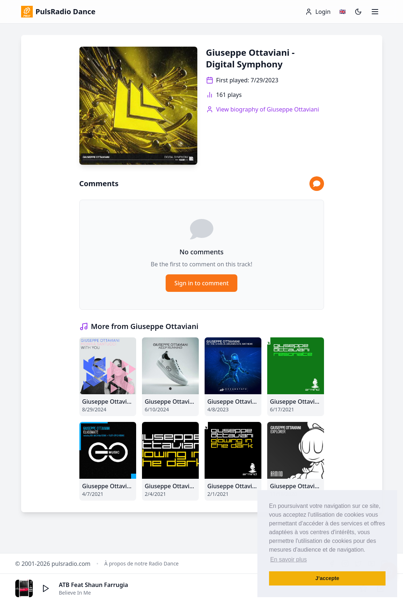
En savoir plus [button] (288, 559)
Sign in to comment (201, 283)
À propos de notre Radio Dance (141, 563)
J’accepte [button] (327, 578)
